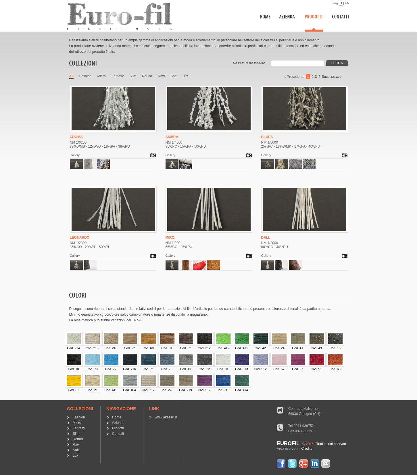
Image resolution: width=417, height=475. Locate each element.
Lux (185, 76)
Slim (133, 76)
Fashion (85, 76)
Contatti (118, 434)
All (71, 76)
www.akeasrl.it (166, 417)
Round (147, 76)
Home (116, 417)
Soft (173, 76)
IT (340, 3)
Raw (161, 76)
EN (347, 3)
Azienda (118, 423)
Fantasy (118, 76)
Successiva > (332, 77)
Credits (306, 449)
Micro (101, 76)
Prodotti (118, 428)
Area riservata (287, 449)
